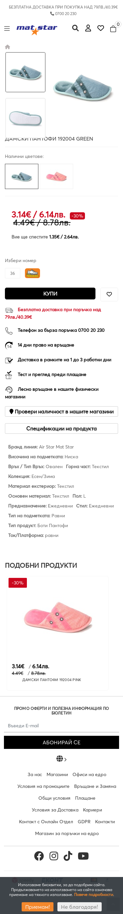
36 (12, 273)
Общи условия (54, 798)
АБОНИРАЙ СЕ (61, 742)
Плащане (85, 798)
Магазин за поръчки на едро (67, 833)
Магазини (57, 774)
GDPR (84, 822)
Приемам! (37, 907)
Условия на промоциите (43, 786)
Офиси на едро (89, 774)
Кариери (92, 810)
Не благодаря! (79, 907)
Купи (50, 293)
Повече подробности (93, 894)
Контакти (105, 822)
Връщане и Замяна (95, 786)
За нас (35, 774)
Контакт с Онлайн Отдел (46, 822)
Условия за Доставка (55, 810)
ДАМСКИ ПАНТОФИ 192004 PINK (51, 679)
